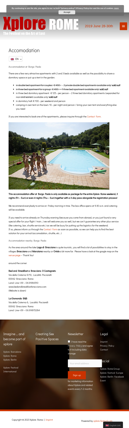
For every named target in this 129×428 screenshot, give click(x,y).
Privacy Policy (75, 345)
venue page (14, 255)
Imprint (104, 341)
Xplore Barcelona (12, 351)
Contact (104, 349)
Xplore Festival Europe (111, 372)
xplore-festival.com (102, 420)
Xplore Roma (9, 355)
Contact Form (94, 116)
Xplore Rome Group (110, 368)
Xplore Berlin (10, 359)
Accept (66, 12)
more (116, 8)
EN (14, 59)
